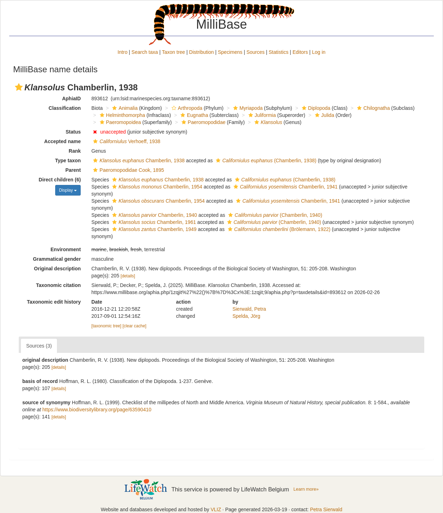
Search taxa (145, 52)
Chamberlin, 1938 (138, 160)
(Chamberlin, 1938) (265, 160)
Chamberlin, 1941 (285, 187)
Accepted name (62, 141)
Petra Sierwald (326, 509)
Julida (323, 115)
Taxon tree (173, 52)
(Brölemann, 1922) (278, 229)
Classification (64, 108)
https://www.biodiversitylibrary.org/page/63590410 (96, 409)
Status (73, 132)
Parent (73, 170)
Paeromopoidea (119, 122)
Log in (319, 52)
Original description (57, 268)
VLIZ (216, 509)
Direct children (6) (60, 179)
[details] (128, 276)
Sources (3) (39, 346)
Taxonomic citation (58, 285)
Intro (122, 52)
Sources (255, 52)
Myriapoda (247, 108)
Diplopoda (315, 108)
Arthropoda (186, 108)
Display (68, 190)
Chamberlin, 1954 (156, 187)
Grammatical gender (57, 259)
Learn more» (305, 489)
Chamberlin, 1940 (153, 215)
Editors (300, 52)
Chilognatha (372, 108)
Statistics (278, 52)
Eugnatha (193, 115)
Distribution (201, 52)
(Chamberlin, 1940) (274, 215)
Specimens (230, 52)
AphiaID (71, 98)
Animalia (124, 108)
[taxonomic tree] (106, 325)
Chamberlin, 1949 (153, 229)
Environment (66, 249)
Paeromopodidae (203, 122)
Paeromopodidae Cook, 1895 (127, 170)
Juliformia (261, 115)
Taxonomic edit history (54, 302)
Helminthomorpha (121, 115)
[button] (18, 87)
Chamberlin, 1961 (153, 222)
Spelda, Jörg (246, 316)
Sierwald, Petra (249, 309)
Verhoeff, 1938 (125, 141)
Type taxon (68, 160)
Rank (75, 151)
